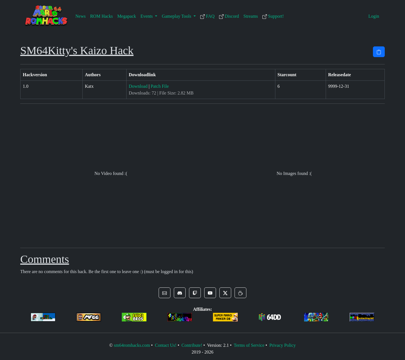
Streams (251, 16)
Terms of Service (249, 345)
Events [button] (147, 16)
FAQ (207, 16)
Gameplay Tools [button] (177, 16)
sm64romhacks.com (132, 345)
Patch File (160, 86)
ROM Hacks (101, 16)
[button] (164, 292)
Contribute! (191, 345)
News (80, 16)
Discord (229, 16)
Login (373, 16)
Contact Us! (166, 345)
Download (138, 86)
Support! (273, 16)
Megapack (126, 16)
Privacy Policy (282, 345)
